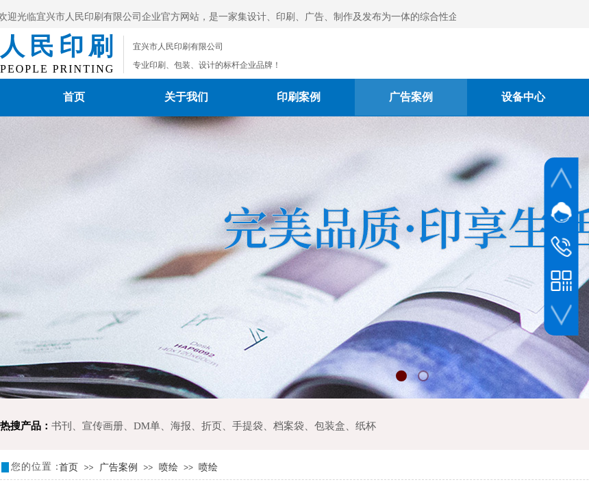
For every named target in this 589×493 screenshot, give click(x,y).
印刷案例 (299, 97)
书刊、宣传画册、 (92, 425)
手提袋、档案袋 (268, 425)
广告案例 (411, 97)
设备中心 (523, 97)
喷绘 (168, 467)
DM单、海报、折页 (178, 425)
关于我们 (186, 97)
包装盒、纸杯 (345, 425)
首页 (74, 97)
